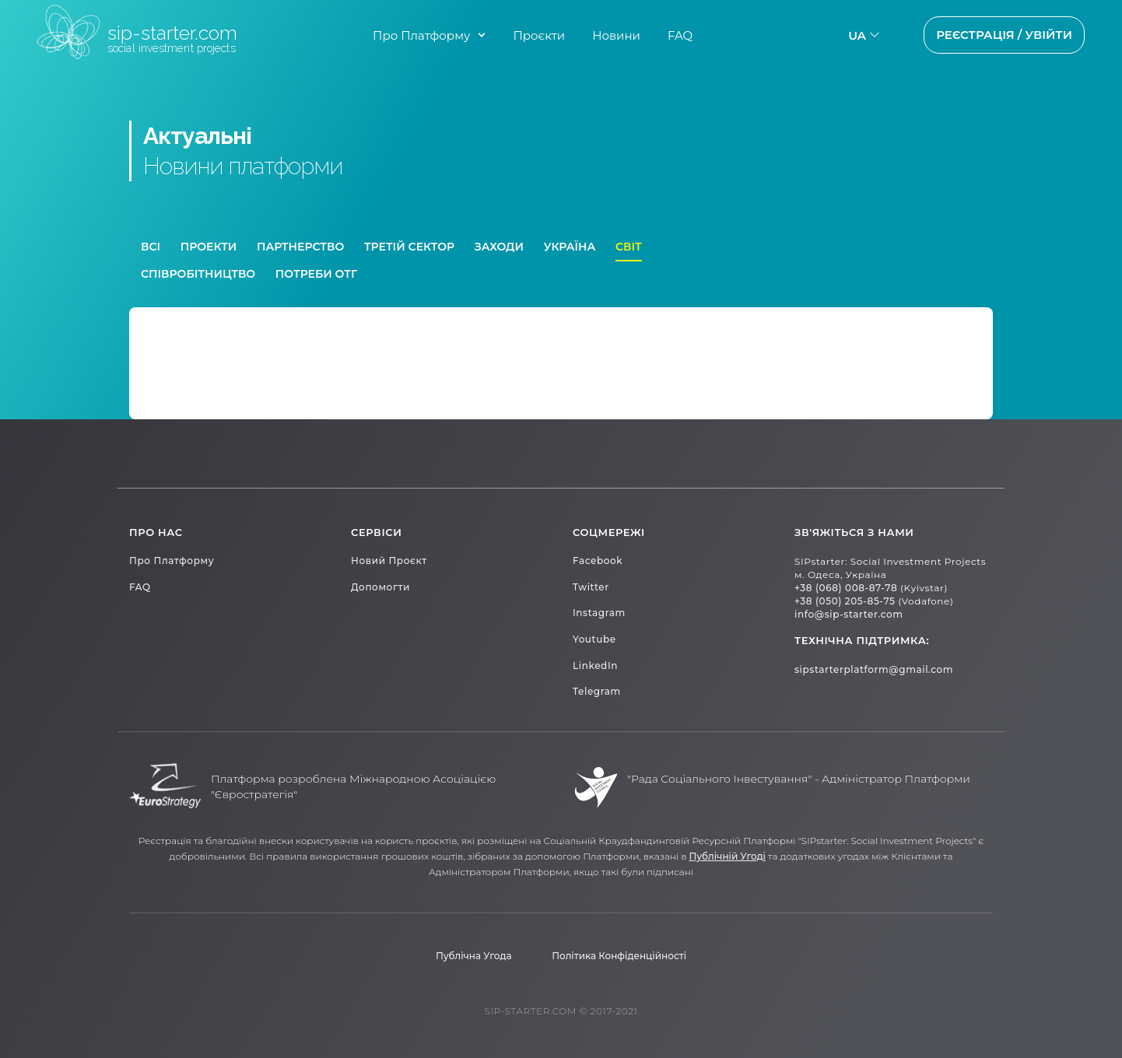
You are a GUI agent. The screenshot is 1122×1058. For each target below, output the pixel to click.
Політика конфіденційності (619, 956)
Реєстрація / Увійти (1004, 34)
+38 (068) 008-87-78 (845, 588)
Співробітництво (198, 274)
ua (857, 35)
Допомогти (380, 587)
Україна (570, 247)
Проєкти (539, 35)
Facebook (597, 560)
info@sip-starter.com (848, 614)
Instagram (599, 612)
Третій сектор (409, 247)
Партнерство (300, 247)
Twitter (591, 587)
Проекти (209, 247)
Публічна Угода (474, 956)
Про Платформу (421, 35)
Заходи (499, 247)
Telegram (597, 691)
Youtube (594, 639)
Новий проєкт (389, 560)
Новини (616, 35)
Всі (150, 247)
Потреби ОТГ (316, 274)
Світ (628, 247)
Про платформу (171, 560)
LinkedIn (595, 665)
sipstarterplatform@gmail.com (873, 669)
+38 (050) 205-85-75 (845, 601)
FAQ (680, 35)
